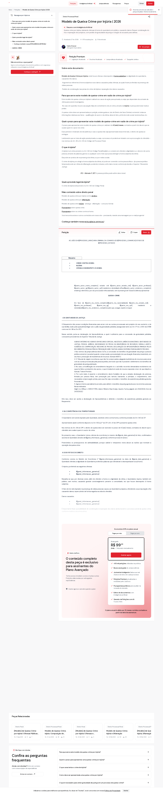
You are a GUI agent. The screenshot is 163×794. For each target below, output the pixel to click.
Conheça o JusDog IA (32, 72)
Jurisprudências (104, 3)
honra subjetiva (120, 76)
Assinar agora (126, 555)
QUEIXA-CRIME (17, 48)
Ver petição (144, 47)
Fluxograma (66, 208)
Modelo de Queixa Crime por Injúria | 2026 (36, 10)
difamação (86, 200)
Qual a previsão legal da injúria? (22, 37)
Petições (73, 3)
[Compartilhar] (149, 17)
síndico (94, 196)
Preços (126, 3)
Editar (121, 232)
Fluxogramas (117, 3)
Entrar (142, 3)
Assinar (150, 3)
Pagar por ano (135, 533)
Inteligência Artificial (88, 3)
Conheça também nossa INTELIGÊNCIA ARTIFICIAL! (30, 44)
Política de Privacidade (112, 791)
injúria (81, 204)
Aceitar (126, 791)
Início (10, 10)
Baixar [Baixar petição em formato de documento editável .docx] (146, 232)
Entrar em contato (27, 774)
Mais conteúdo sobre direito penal (23, 41)
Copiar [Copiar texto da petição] (134, 232)
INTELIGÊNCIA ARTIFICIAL (94, 222)
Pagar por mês (117, 533)
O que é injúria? (17, 33)
